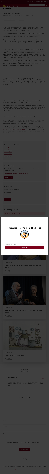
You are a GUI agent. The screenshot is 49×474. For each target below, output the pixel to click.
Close (24, 256)
